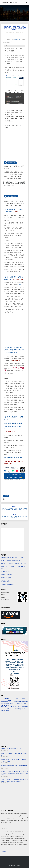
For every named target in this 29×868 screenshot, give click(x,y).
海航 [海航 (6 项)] (25, 703)
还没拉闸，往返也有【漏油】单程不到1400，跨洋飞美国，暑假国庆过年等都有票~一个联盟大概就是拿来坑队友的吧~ (14, 773)
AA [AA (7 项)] (5, 698)
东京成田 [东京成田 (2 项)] (20, 698)
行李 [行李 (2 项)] (14, 708)
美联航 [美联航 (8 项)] (24, 706)
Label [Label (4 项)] (15, 698)
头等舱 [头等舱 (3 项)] (25, 701)
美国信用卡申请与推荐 (6, 574)
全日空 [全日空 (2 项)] (26, 698)
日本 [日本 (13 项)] (9, 704)
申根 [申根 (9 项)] (11, 706)
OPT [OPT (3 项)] (17, 698)
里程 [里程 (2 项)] (3, 710)
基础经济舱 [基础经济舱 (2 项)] (16, 701)
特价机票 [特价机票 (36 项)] (5, 706)
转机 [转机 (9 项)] (21, 709)
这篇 (20, 284)
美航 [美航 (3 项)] (27, 706)
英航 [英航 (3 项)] (10, 709)
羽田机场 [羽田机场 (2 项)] (2, 708)
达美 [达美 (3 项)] (24, 709)
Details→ (3, 851)
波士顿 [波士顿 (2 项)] (20, 703)
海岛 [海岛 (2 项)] (23, 703)
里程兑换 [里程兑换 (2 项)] (5, 710)
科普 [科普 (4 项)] (16, 706)
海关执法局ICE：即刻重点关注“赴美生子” (11, 749)
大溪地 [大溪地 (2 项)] (22, 701)
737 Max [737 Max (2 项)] (2, 698)
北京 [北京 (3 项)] (5, 701)
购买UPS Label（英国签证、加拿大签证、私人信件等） (14, 563)
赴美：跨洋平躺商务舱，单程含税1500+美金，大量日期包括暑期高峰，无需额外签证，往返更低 (14, 508)
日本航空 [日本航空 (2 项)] (12, 703)
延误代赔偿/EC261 (5, 571)
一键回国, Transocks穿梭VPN (8, 584)
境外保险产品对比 (5, 581)
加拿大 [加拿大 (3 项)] (2, 701)
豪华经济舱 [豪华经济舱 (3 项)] (17, 709)
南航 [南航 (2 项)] (7, 701)
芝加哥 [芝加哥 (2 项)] (6, 708)
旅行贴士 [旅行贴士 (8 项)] (5, 703)
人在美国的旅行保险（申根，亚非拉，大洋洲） (12, 557)
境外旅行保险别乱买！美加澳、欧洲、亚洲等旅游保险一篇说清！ (14, 516)
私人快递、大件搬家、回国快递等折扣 (10, 560)
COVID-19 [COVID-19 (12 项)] (9, 699)
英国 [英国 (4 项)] (8, 709)
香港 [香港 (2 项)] (8, 710)
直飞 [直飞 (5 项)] (14, 706)
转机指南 (6, 495)
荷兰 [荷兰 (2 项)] (12, 708)
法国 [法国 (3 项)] (18, 703)
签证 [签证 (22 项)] (19, 706)
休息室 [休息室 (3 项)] (23, 698)
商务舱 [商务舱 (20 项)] (11, 701)
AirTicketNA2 (10, 32)
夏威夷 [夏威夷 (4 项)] (19, 701)
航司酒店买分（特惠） (6, 577)
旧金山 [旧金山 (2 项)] (16, 703)
